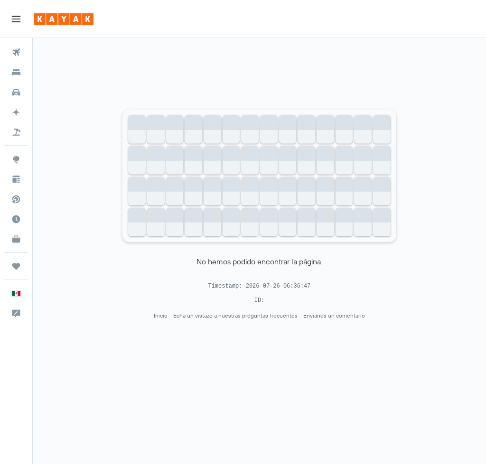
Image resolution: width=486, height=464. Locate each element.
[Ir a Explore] (16, 159)
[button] (16, 19)
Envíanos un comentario (334, 315)
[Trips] (16, 266)
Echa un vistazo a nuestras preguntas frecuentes (235, 315)
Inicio (161, 315)
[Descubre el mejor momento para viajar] (16, 219)
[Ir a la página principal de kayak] (63, 19)
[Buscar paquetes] (16, 132)
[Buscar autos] (16, 92)
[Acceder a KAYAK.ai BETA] (16, 112)
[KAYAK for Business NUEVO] (16, 239)
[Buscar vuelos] (16, 52)
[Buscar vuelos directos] (16, 199)
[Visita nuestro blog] (16, 179)
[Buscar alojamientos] (16, 72)
